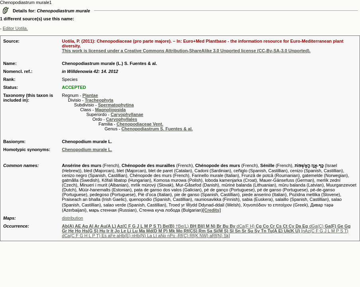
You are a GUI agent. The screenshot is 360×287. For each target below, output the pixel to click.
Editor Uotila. (15, 28)
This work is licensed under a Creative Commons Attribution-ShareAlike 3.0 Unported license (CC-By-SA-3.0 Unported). (186, 50)
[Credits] (212, 210)
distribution (72, 218)
